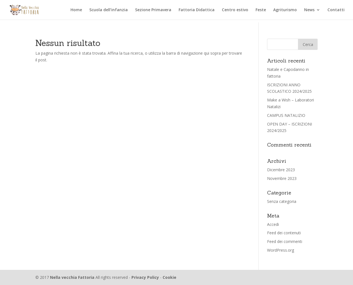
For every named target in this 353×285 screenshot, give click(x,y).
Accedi (273, 224)
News (309, 10)
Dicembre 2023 (281, 169)
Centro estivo (235, 10)
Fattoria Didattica (197, 10)
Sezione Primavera (153, 10)
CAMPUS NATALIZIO (286, 115)
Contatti (336, 10)
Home (76, 10)
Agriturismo (285, 10)
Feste (261, 10)
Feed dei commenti (284, 241)
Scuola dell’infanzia (108, 10)
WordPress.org (280, 250)
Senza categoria (281, 201)
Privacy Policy (145, 277)
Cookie (169, 277)
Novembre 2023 (282, 178)
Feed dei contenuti (284, 232)
